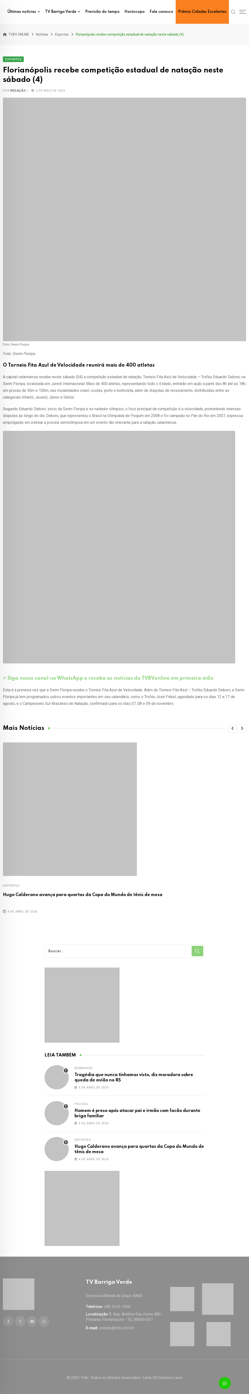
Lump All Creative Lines (162, 1376)
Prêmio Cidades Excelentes (202, 12)
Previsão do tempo (102, 12)
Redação (18, 89)
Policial (82, 1103)
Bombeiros (84, 1067)
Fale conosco (161, 12)
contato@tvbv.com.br (116, 1326)
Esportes (11, 884)
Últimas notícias (22, 12)
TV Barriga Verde (60, 12)
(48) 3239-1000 (117, 1305)
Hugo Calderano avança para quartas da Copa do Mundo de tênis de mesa (82, 894)
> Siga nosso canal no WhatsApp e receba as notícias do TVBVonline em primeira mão (108, 677)
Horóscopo (134, 12)
